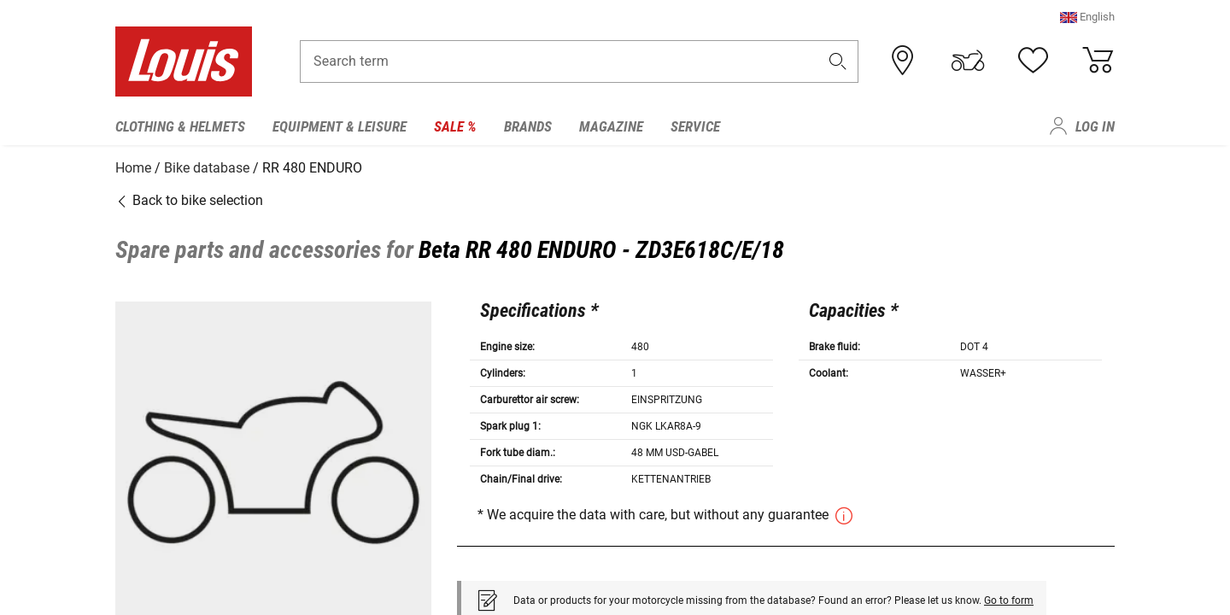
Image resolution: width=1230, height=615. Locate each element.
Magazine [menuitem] (611, 126)
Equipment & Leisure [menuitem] (339, 126)
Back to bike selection (189, 198)
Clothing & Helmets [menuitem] (180, 126)
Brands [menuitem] (528, 126)
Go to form (1009, 598)
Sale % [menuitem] (455, 126)
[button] (1087, 21)
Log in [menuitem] (1095, 126)
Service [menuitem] (695, 126)
